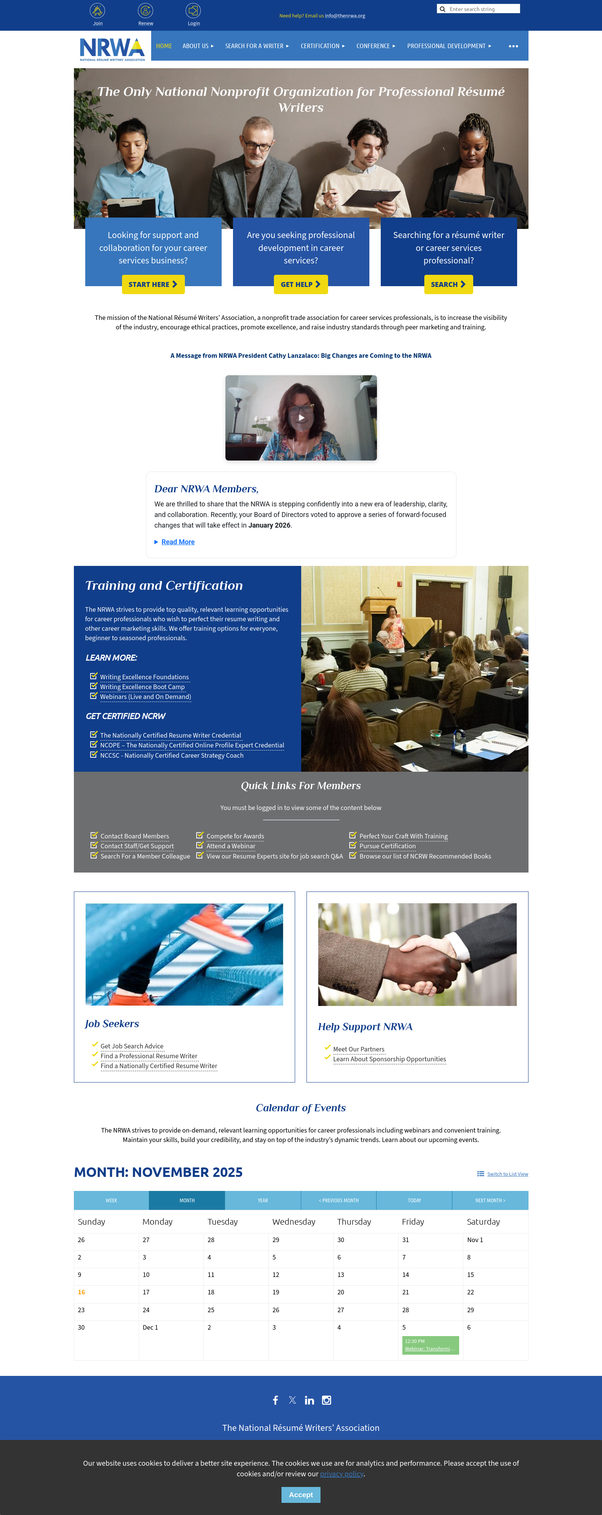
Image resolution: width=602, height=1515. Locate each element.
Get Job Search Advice (133, 1046)
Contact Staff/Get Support (137, 846)
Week (111, 1200)
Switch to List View (507, 1174)
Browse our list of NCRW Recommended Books (425, 856)
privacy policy (341, 1474)
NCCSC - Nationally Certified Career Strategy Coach (172, 755)
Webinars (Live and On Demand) (145, 697)
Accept (301, 1495)
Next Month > (490, 1200)
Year (263, 1200)
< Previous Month (339, 1200)
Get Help (301, 284)
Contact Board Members (135, 836)
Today (414, 1200)
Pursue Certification (388, 846)
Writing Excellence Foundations (145, 677)
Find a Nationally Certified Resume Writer (159, 1066)
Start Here (153, 284)
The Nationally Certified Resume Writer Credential (171, 735)
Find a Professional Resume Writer (150, 1056)
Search (449, 284)
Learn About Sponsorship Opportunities (389, 1059)
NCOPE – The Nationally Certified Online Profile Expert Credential (192, 745)
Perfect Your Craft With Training (404, 836)
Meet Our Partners (359, 1049)
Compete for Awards (235, 836)
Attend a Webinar (230, 846)
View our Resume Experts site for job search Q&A (274, 856)
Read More (178, 542)
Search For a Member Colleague (145, 856)
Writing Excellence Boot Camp (143, 687)
